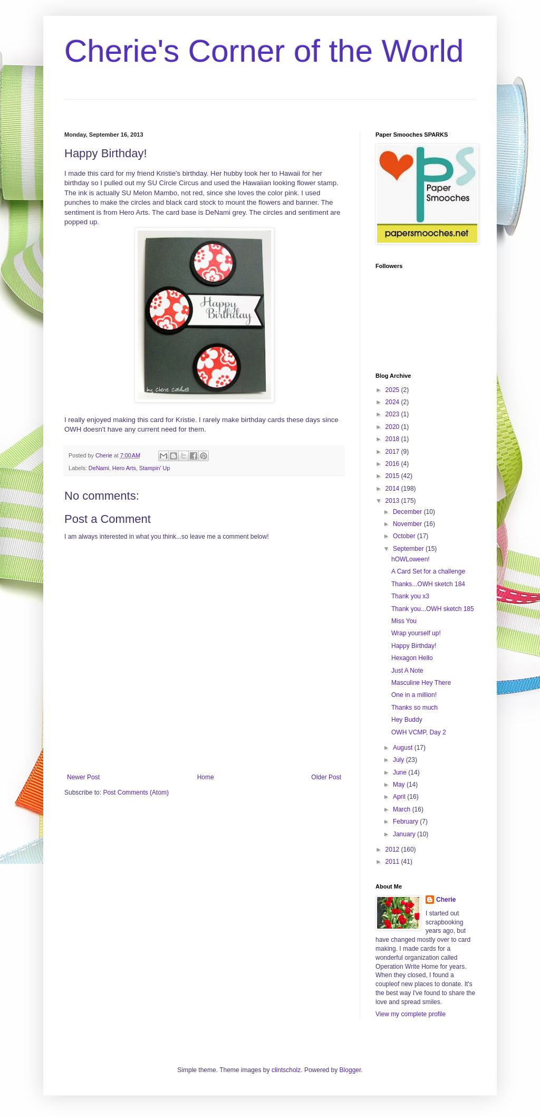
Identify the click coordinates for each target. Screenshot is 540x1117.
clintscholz (286, 1070)
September (409, 548)
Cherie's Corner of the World (264, 51)
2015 (393, 476)
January (405, 834)
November (408, 524)
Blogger (350, 1070)
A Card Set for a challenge (428, 571)
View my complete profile (410, 1014)
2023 (393, 414)
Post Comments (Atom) (136, 792)
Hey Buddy (406, 719)
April (400, 796)
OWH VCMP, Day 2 (418, 732)
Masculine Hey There (421, 682)
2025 (393, 390)
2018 (393, 439)
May (400, 784)
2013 (393, 500)
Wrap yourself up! (416, 633)
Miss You (404, 621)
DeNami (99, 468)
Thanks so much (414, 707)
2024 (393, 402)
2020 (393, 427)
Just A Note (407, 670)
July (399, 759)
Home (205, 777)
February (406, 821)
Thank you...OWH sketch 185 (432, 609)
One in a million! (414, 695)
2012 (393, 849)
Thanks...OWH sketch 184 (428, 584)
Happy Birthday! (413, 646)
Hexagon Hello (412, 658)
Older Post (326, 777)
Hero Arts (124, 468)
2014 (393, 488)
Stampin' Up (154, 468)
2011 (393, 861)
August (403, 747)
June (400, 772)
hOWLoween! (410, 559)
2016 (393, 463)
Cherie (446, 899)
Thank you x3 (410, 596)
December (408, 511)
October (405, 536)
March (402, 809)
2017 (393, 451)
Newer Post (83, 777)
